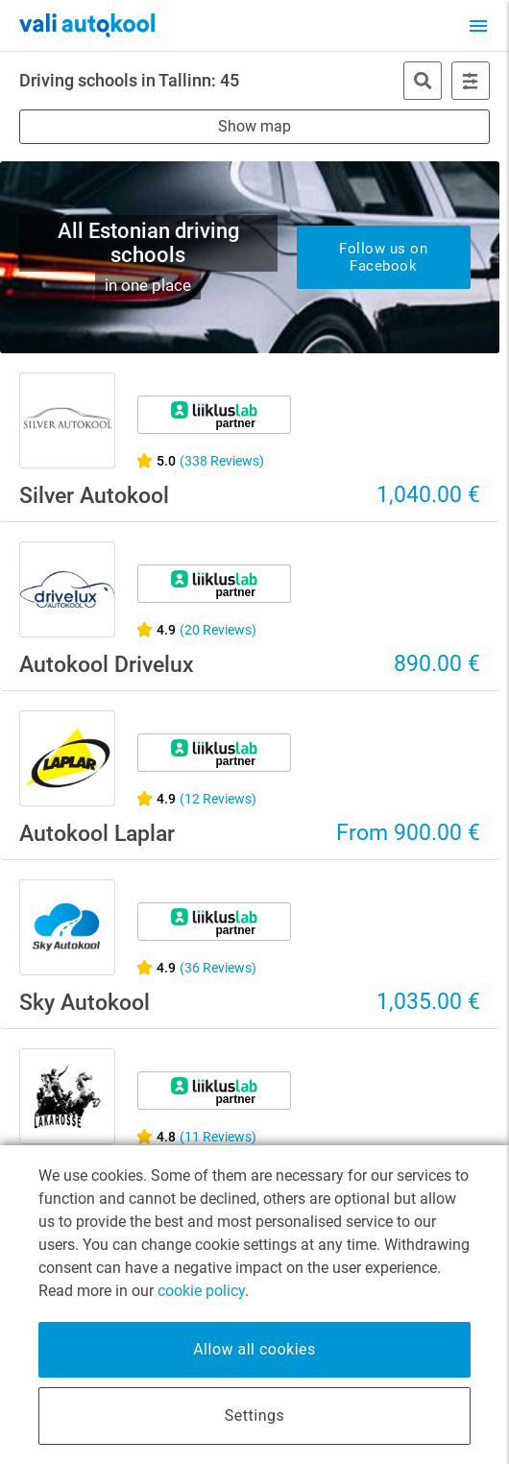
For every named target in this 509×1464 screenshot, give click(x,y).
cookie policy (201, 1291)
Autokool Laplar (97, 834)
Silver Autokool (94, 496)
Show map (254, 126)
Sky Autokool (84, 1003)
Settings (254, 1415)
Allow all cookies (254, 1349)
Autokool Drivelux (106, 665)
